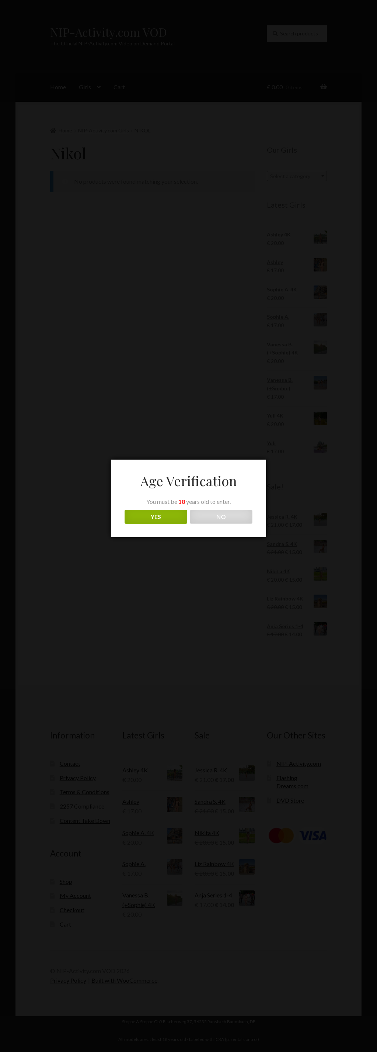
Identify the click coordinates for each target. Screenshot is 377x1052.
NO (221, 516)
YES (156, 516)
